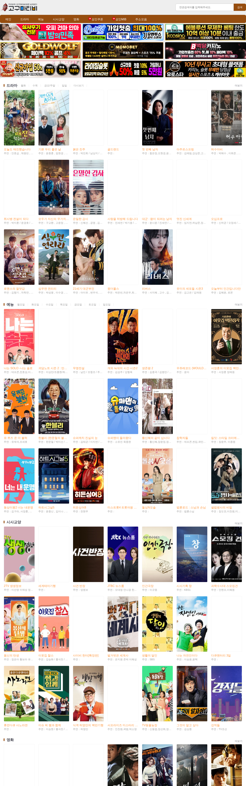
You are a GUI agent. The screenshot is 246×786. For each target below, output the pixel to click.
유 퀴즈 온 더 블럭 (15, 360)
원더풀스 (113, 242)
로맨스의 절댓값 (14, 242)
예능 (41, 19)
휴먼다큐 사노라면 (16, 585)
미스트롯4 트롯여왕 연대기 (122, 414)
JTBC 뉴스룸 (115, 477)
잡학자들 (182, 360)
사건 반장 (79, 477)
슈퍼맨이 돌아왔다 (119, 360)
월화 (23, 85)
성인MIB (119, 19)
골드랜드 (113, 133)
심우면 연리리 (47, 242)
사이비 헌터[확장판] (85, 531)
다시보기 (79, 85)
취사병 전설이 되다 (16, 187)
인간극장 (148, 477)
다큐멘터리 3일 (221, 531)
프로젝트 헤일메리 (223, 756)
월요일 (21, 258)
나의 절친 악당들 (153, 648)
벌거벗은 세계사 (117, 531)
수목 (35, 85)
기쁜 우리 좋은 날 (49, 133)
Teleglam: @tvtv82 (128, 775)
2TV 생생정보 (13, 477)
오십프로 (217, 187)
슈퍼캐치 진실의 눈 (85, 360)
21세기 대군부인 (83, 242)
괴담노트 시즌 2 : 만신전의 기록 (53, 306)
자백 (145, 702)
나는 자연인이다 (187, 531)
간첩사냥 (113, 702)
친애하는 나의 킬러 (223, 702)
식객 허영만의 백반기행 (88, 585)
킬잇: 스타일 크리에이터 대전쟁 (226, 360)
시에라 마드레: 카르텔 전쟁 (157, 756)
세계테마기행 (47, 477)
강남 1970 (113, 648)
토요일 (92, 258)
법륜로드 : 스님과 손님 (191, 414)
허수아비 (217, 133)
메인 (8, 19)
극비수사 (217, 648)
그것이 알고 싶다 (187, 585)
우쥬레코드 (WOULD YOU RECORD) (192, 306)
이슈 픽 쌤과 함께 (49, 585)
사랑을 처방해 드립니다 (122, 187)
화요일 (35, 258)
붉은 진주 (79, 133)
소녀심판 (9, 756)
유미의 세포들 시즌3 (190, 242)
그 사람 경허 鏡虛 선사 (53, 702)
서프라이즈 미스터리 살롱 (122, 585)
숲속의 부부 (80, 756)
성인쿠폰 (95, 19)
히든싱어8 (79, 414)
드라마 (24, 19)
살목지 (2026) (47, 648)
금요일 (78, 258)
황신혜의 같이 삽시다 (156, 360)
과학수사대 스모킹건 (224, 477)
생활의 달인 (149, 531)
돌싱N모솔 (149, 414)
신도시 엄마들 (13, 702)
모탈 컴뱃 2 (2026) (16, 648)
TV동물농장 (149, 585)
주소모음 (141, 19)
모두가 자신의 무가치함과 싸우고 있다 (53, 187)
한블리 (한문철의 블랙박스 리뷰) (53, 360)
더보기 (238, 85)
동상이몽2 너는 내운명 (18, 414)
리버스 (146, 242)
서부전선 (182, 702)
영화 (76, 19)
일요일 (107, 258)
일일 (64, 85)
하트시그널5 (46, 414)
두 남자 (77, 702)
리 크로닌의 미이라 (85, 648)
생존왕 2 (147, 306)
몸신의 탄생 (11, 531)
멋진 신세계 (184, 187)
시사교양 (58, 19)
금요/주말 (49, 85)
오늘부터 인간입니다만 (226, 242)
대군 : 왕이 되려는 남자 (157, 187)
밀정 (179, 648)
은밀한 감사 (80, 187)
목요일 (64, 258)
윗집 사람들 (184, 756)
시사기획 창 (184, 477)
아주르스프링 (185, 133)
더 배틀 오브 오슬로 (120, 756)
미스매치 (44, 756)
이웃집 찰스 (46, 531)
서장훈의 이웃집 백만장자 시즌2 (226, 306)
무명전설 (78, 306)
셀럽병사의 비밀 (221, 414)
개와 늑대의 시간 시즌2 (122, 306)
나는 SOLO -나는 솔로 (18, 306)
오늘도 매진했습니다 (17, 133)
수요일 (49, 258)
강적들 (215, 585)
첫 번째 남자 (150, 133)
